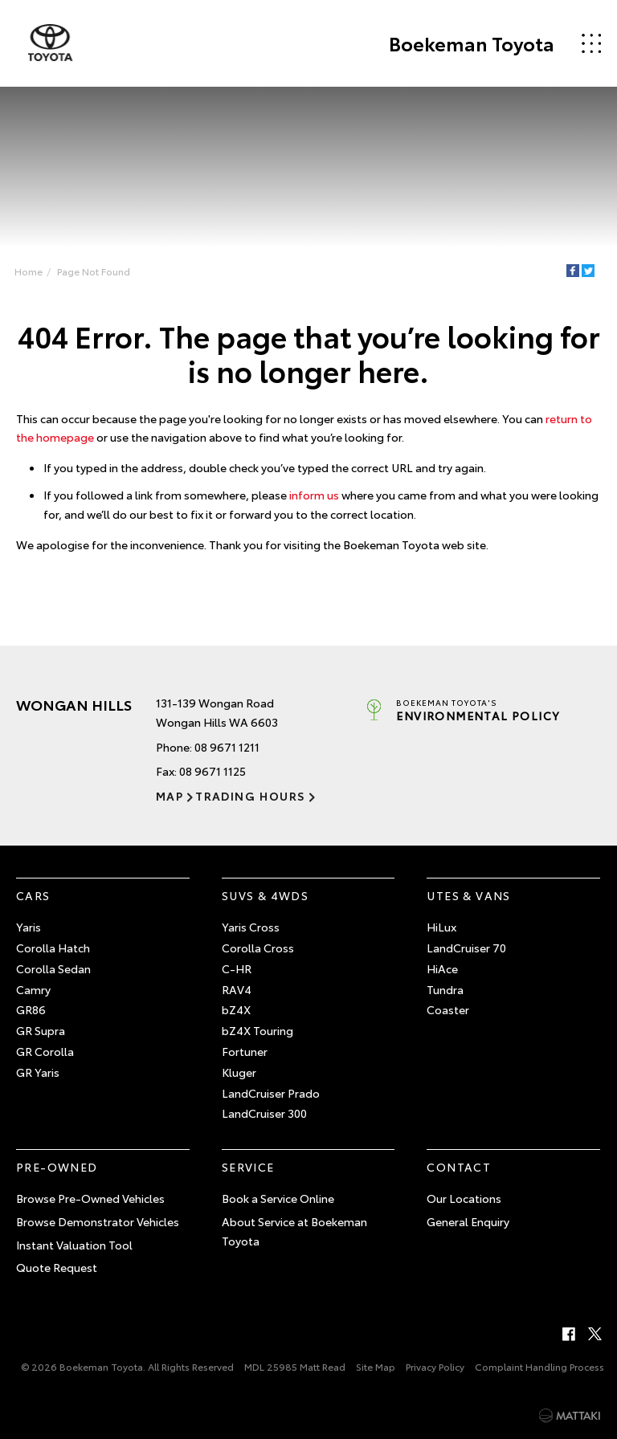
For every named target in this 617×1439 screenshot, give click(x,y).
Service (248, 1167)
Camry (33, 989)
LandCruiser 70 (466, 948)
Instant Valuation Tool (74, 1245)
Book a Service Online (278, 1198)
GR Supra (40, 1030)
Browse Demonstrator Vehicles (97, 1221)
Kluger (239, 1072)
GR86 (31, 1010)
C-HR (236, 968)
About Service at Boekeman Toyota (294, 1231)
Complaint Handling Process (539, 1366)
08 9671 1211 (226, 747)
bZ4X (236, 1010)
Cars (33, 896)
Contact (459, 1167)
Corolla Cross (258, 948)
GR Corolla (45, 1051)
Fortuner (245, 1051)
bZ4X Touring (257, 1030)
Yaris (28, 927)
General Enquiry (468, 1221)
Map (169, 796)
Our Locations (464, 1198)
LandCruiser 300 (264, 1114)
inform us (314, 495)
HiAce (442, 968)
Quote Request (56, 1267)
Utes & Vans (468, 896)
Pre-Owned (57, 1167)
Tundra (445, 989)
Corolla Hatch (53, 948)
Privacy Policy (435, 1366)
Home (28, 271)
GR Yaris (37, 1072)
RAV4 (236, 989)
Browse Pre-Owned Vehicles (90, 1198)
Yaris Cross (251, 927)
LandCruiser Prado (271, 1093)
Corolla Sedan (53, 968)
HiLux (441, 927)
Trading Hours (250, 796)
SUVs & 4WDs (265, 896)
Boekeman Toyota (471, 43)
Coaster (448, 1010)
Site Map (375, 1366)
